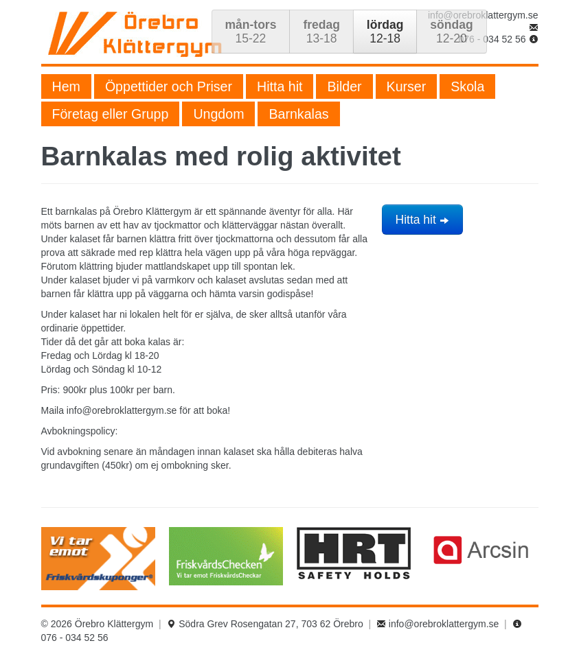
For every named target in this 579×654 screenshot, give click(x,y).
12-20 (451, 31)
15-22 (251, 31)
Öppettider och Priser (168, 86)
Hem (66, 86)
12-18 (385, 31)
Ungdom (218, 113)
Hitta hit (279, 86)
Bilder (344, 86)
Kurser (407, 86)
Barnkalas (298, 113)
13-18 (321, 31)
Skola (467, 86)
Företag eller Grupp (110, 113)
